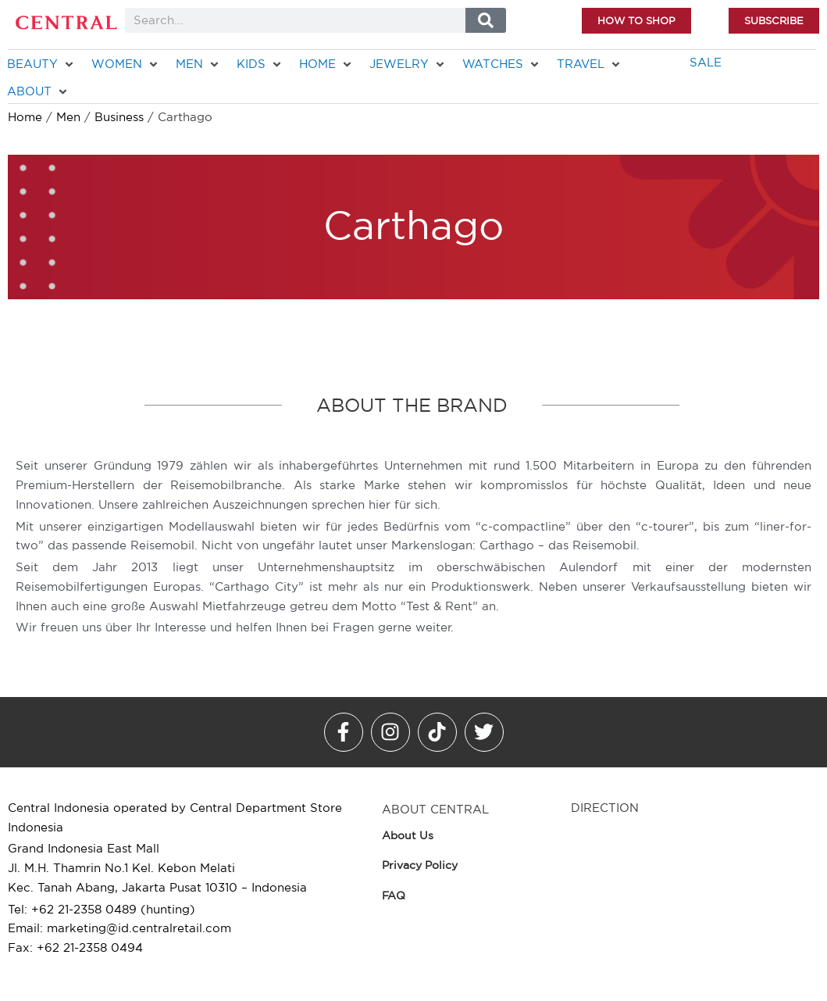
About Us (407, 835)
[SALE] (705, 63)
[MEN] (198, 64)
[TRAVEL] (589, 64)
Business (119, 116)
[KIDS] (260, 64)
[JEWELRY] (408, 64)
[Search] (485, 20)
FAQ (393, 895)
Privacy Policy (420, 865)
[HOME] (326, 64)
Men (68, 116)
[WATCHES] (501, 64)
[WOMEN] (126, 64)
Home (25, 116)
